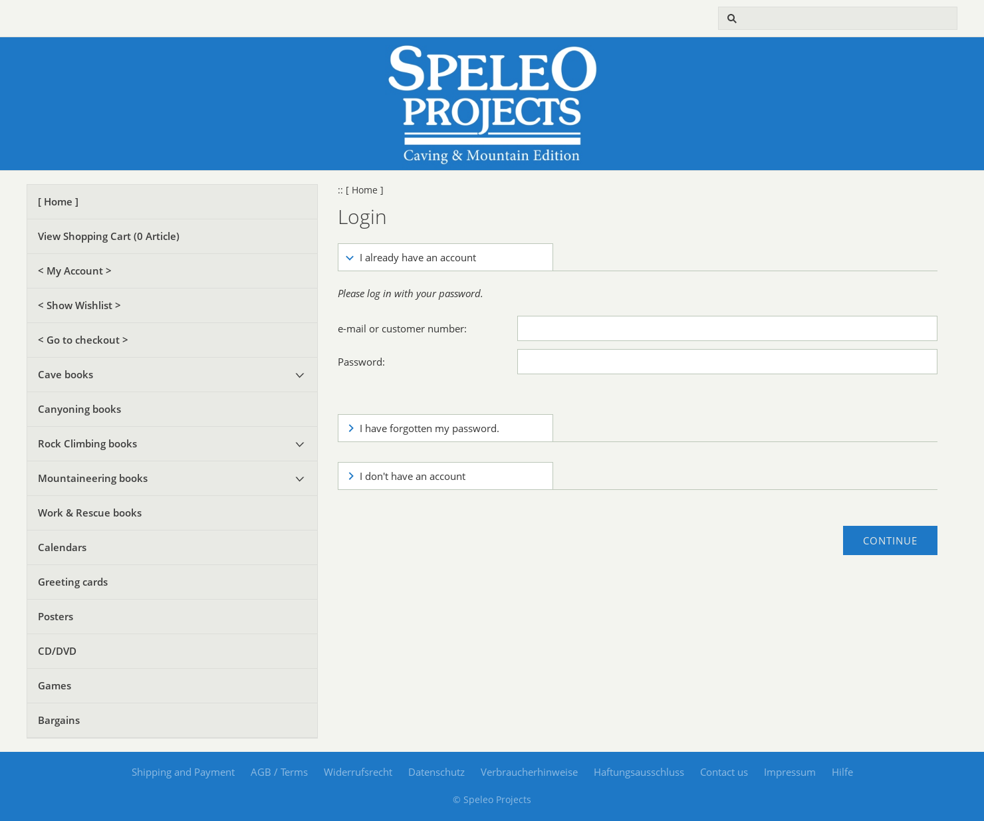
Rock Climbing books (87, 443)
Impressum (790, 771)
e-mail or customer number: (402, 328)
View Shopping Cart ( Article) (109, 236)
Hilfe (842, 771)
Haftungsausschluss (639, 771)
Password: (361, 361)
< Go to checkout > (83, 339)
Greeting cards (73, 581)
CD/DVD (57, 650)
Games (54, 685)
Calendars (62, 547)
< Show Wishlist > (79, 305)
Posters (55, 616)
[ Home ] (58, 201)
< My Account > (75, 270)
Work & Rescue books (90, 512)
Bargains (59, 720)
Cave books (65, 374)
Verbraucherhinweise (529, 771)
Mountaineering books (93, 478)
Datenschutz (436, 771)
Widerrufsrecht (358, 771)
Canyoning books (79, 408)
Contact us (724, 771)
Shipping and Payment (183, 771)
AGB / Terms (279, 771)
